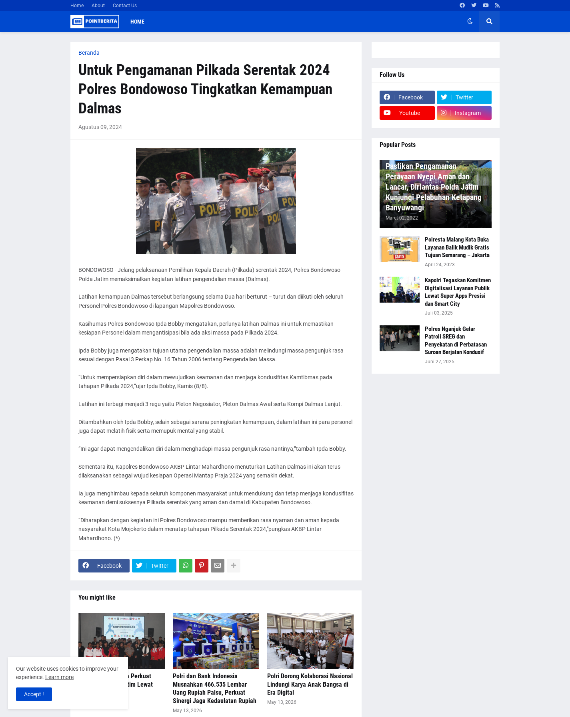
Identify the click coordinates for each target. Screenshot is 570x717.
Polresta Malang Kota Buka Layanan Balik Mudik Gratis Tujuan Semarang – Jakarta (457, 247)
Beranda (89, 52)
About (98, 5)
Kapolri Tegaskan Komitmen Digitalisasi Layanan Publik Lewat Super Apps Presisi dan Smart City (458, 292)
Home (77, 5)
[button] (470, 21)
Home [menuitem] (137, 21)
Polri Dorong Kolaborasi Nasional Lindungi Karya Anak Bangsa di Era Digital (310, 684)
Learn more (59, 677)
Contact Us (125, 5)
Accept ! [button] (34, 694)
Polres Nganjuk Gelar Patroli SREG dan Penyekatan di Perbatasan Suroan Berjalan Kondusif (456, 340)
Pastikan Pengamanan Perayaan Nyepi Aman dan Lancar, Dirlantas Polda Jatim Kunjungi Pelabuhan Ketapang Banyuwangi (434, 186)
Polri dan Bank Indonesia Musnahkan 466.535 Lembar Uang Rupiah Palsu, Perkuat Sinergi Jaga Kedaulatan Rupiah (214, 688)
